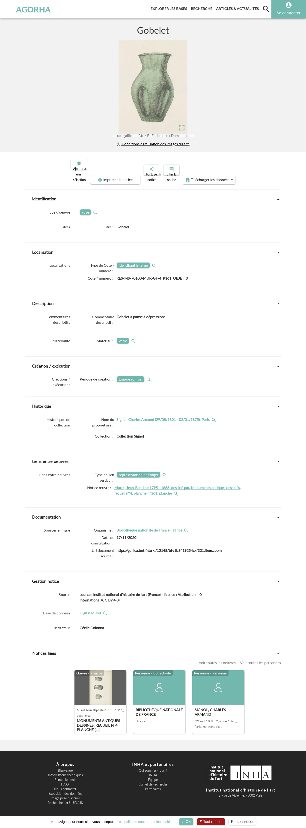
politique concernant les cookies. (149, 822)
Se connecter (289, 12)
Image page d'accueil (65, 794)
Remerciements (65, 776)
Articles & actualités (238, 8)
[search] (266, 8)
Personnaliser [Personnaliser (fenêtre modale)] (242, 822)
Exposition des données (65, 790)
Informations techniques (65, 771)
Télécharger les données (205, 175)
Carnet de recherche (153, 780)
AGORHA (26, 9)
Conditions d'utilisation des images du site (152, 144)
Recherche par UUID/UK (65, 799)
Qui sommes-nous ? (153, 766)
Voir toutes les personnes (260, 658)
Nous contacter (65, 785)
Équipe (153, 776)
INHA (153, 771)
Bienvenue (65, 766)
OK (186, 822)
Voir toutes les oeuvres (218, 658)
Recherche (202, 8)
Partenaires (153, 785)
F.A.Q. (65, 780)
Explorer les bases (170, 8)
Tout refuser (211, 822)
